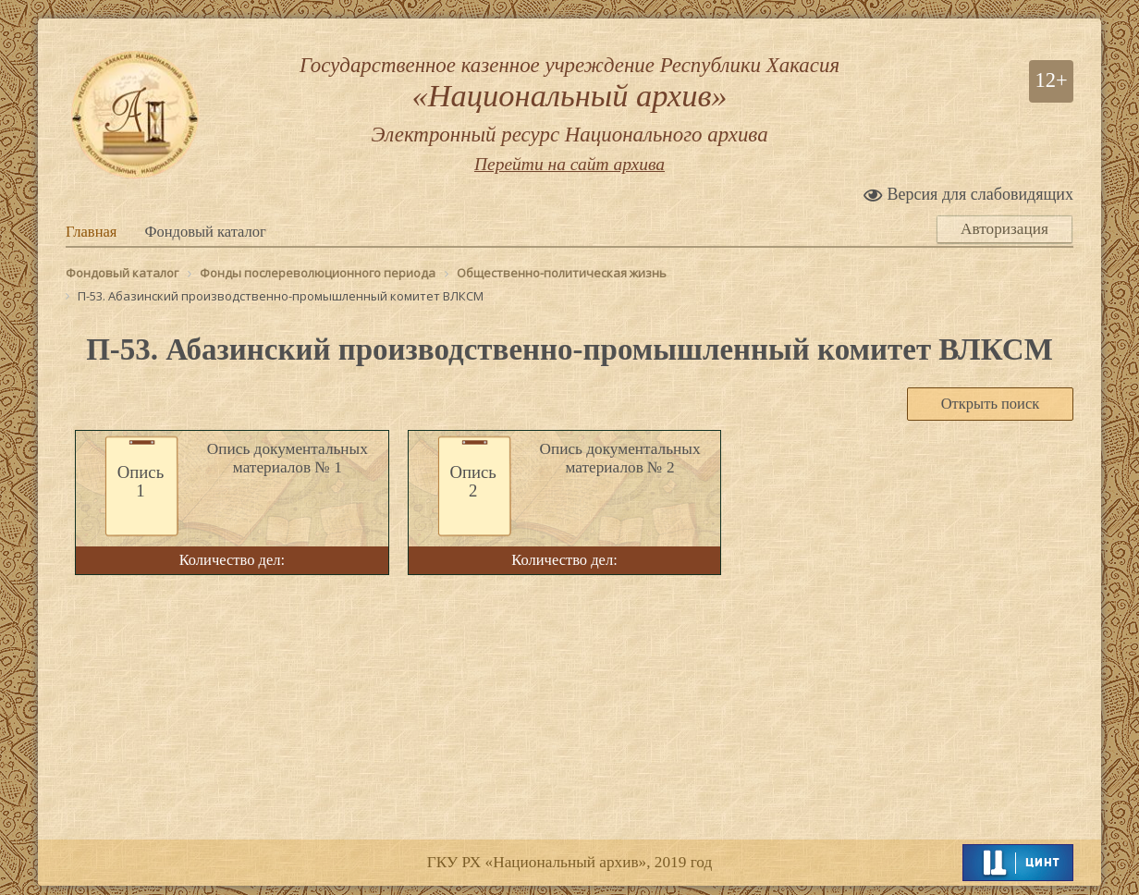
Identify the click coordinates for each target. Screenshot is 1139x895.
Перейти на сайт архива (569, 169)
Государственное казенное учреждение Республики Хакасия (569, 103)
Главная (91, 231)
